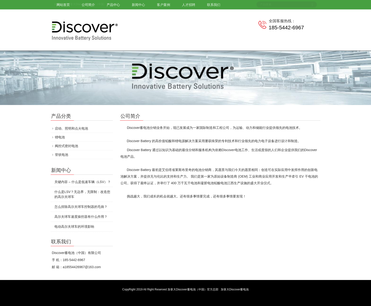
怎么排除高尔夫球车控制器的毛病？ (80, 207)
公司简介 (88, 5)
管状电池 (61, 155)
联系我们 (213, 5)
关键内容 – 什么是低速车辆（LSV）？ (82, 182)
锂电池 (60, 137)
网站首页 (63, 5)
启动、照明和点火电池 (71, 128)
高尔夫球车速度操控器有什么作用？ (80, 217)
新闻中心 (138, 5)
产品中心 (113, 5)
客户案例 (163, 5)
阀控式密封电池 (66, 146)
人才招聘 (188, 5)
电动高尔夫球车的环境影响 (74, 226)
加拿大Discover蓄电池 (235, 289)
